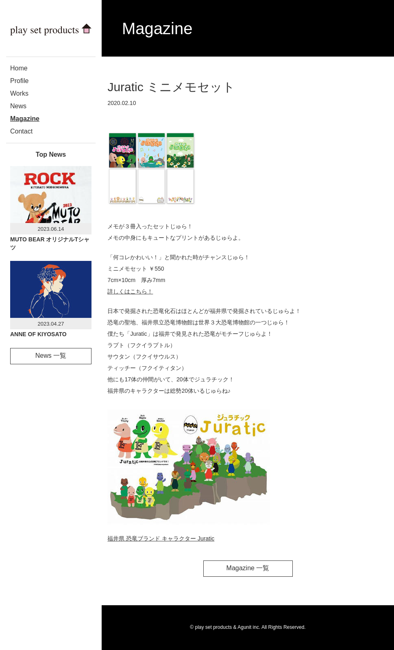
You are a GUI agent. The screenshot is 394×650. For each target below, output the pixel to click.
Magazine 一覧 (248, 568)
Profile (19, 80)
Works (19, 93)
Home (19, 68)
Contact (21, 131)
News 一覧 (50, 355)
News (18, 106)
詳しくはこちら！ (130, 291)
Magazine (24, 118)
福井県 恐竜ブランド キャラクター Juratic (160, 538)
